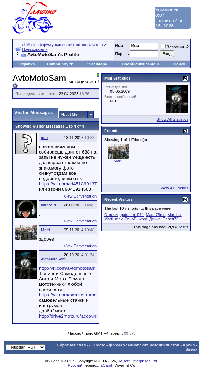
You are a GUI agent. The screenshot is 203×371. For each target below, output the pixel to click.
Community (60, 64)
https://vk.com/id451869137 (68, 184)
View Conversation (80, 196)
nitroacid (48, 205)
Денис (154, 219)
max (44, 137)
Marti (45, 230)
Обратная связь (72, 345)
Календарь (96, 64)
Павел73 (170, 219)
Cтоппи (111, 215)
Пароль (122, 54)
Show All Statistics (172, 119)
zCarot (106, 365)
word (143, 219)
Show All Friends (173, 188)
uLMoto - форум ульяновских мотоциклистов (62, 45)
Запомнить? (175, 47)
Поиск (179, 64)
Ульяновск (166, 9)
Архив (189, 345)
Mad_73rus (155, 215)
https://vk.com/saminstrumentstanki (76, 294)
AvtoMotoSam (53, 259)
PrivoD (130, 219)
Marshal (175, 215)
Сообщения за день (141, 64)
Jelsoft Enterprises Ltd (137, 361)
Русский (75, 365)
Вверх (191, 349)
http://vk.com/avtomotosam (67, 268)
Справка (27, 64)
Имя (119, 46)
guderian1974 (132, 215)
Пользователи (35, 49)
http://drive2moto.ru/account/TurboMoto (80, 316)
